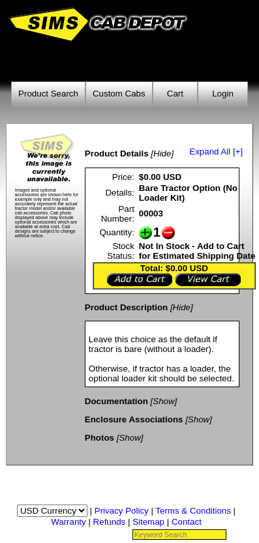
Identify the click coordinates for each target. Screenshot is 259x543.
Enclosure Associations (134, 419)
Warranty (68, 522)
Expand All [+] (216, 151)
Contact (187, 522)
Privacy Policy (122, 511)
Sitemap (148, 522)
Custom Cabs (119, 93)
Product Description (126, 307)
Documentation (116, 401)
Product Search (48, 93)
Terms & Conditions (193, 511)
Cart (175, 93)
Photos (99, 438)
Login (223, 93)
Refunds (109, 522)
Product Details (117, 153)
